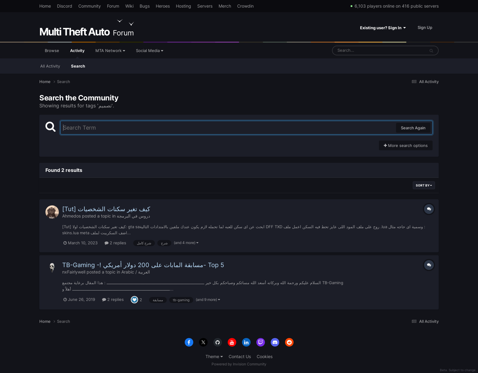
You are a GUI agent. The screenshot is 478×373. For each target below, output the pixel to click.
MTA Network (110, 50)
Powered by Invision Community (239, 364)
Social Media (149, 50)
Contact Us (240, 356)
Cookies (265, 356)
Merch (225, 6)
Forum (113, 6)
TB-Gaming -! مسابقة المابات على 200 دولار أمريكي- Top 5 (143, 265)
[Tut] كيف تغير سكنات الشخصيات (106, 209)
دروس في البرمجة (133, 215)
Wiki (129, 6)
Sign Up (425, 27)
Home (45, 6)
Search (78, 66)
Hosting (183, 6)
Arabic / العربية (135, 271)
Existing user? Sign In (383, 27)
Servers (204, 6)
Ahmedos (71, 215)
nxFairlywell (73, 271)
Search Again (413, 127)
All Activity (50, 66)
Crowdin (245, 6)
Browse (52, 50)
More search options (406, 145)
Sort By (424, 185)
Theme (214, 356)
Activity (77, 53)
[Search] (362, 50)
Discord (64, 6)
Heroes (163, 6)
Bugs (145, 6)
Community (89, 6)
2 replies (115, 242)
